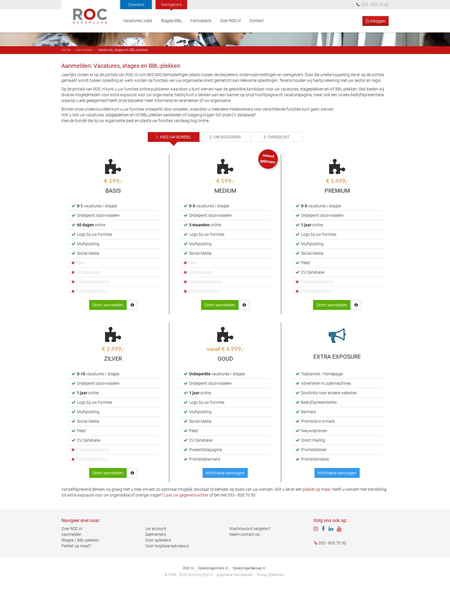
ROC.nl (188, 583)
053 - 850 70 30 (329, 558)
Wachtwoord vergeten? (250, 543)
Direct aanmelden (107, 319)
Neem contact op (244, 549)
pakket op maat (317, 504)
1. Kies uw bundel (173, 151)
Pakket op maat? (76, 561)
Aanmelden (84, 65)
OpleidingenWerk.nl (213, 583)
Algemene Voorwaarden (235, 590)
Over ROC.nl (230, 20)
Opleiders (136, 4)
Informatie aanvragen (225, 487)
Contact (256, 20)
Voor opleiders (158, 555)
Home (66, 65)
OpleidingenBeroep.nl (249, 583)
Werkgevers (171, 4)
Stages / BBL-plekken (80, 555)
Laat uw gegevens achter (186, 509)
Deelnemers (155, 549)
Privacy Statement (270, 590)
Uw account (155, 543)
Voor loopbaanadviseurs (167, 561)
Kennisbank (201, 20)
